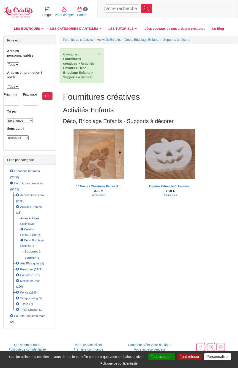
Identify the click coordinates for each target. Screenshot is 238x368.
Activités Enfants (30, 207)
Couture (25, 275)
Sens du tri (15, 128)
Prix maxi (30, 94)
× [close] (99, 54)
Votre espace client (88, 345)
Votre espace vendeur (149, 349)
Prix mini (10, 94)
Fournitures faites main (29, 316)
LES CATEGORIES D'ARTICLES (75, 28)
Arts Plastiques (29, 263)
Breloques (26, 269)
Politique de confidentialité (27, 349)
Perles (24, 292)
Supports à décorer (177, 39)
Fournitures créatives (28, 183)
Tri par (12, 111)
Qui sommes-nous (27, 345)
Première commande (88, 349)
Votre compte (185, 8)
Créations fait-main (27, 171)
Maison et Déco (30, 281)
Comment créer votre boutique (149, 345)
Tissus (24, 304)
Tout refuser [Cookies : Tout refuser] (189, 357)
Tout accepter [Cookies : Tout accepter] (162, 357)
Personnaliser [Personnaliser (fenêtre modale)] (217, 357)
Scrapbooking (29, 298)
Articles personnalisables (20, 53)
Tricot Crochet (29, 309)
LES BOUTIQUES (28, 28)
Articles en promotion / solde (24, 75)
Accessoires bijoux (32, 195)
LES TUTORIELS (122, 28)
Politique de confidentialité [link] (119, 363)
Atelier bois (98, 194)
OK (47, 96)
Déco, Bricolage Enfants (142, 39)
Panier (203, 8)
